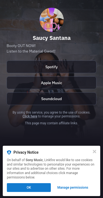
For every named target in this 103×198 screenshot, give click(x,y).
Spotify (51, 66)
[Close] (94, 151)
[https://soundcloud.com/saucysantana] (51, 98)
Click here (30, 116)
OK (29, 187)
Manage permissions (72, 187)
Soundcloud (51, 98)
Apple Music (51, 82)
